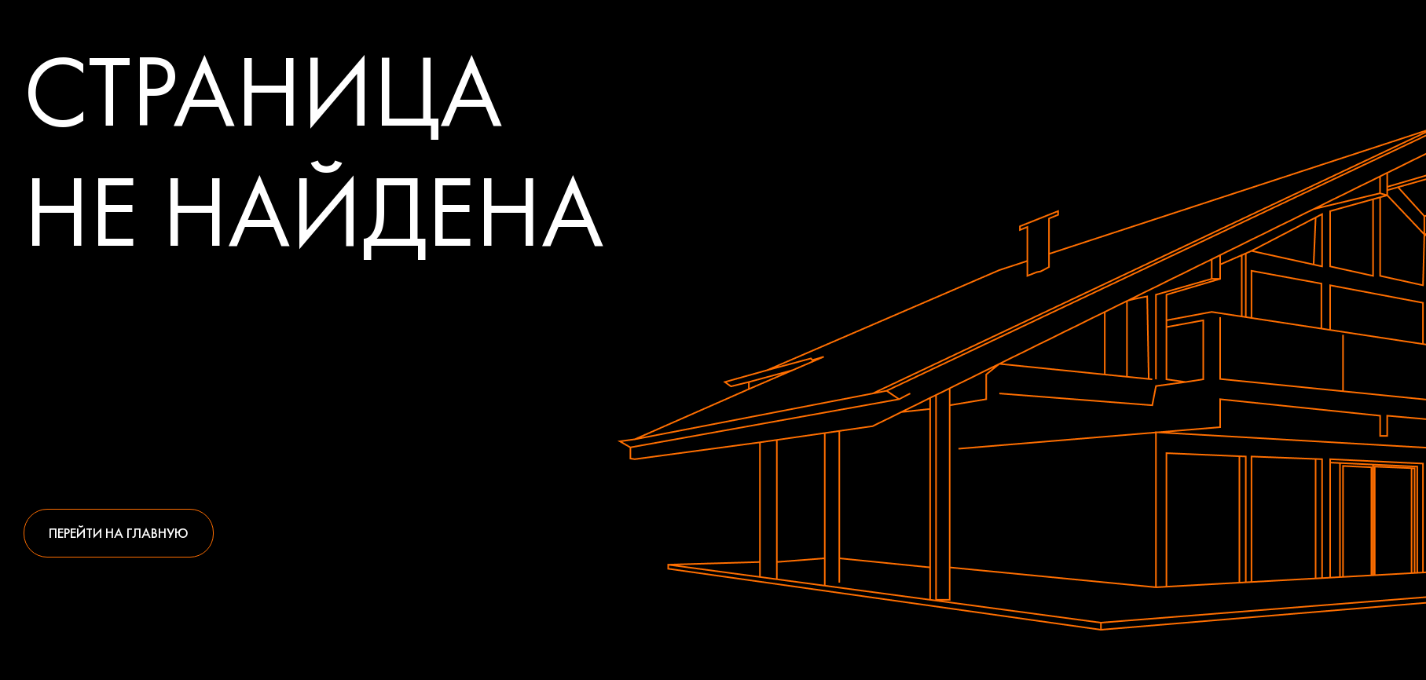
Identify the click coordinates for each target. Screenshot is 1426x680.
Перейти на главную (119, 533)
